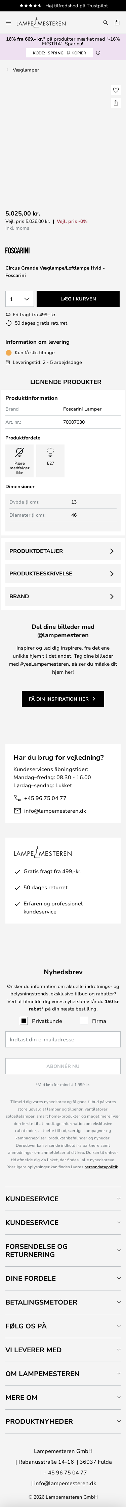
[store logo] (45, 22)
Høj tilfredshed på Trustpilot (76, 5)
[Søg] (105, 22)
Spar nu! (74, 43)
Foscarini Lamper (82, 409)
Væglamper (26, 69)
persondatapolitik (101, 1166)
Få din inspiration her (59, 699)
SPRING (59, 52)
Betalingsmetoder (41, 1302)
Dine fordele (30, 1278)
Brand (19, 596)
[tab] (63, 1199)
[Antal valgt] (19, 299)
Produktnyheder (39, 1421)
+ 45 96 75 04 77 (65, 1472)
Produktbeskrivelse (40, 573)
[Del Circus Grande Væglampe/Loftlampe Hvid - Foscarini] (116, 103)
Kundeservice (31, 1198)
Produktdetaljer (36, 551)
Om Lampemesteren (42, 1373)
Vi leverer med (33, 1349)
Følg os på (26, 1325)
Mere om (21, 1397)
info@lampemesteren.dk (55, 810)
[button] (116, 90)
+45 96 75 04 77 (45, 797)
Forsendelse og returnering (36, 1250)
